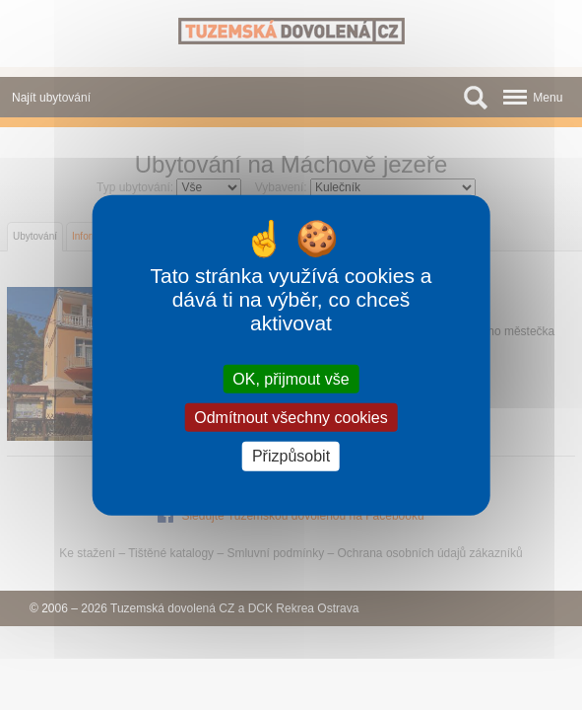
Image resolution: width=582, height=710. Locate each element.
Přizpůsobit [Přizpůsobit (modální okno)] (291, 456)
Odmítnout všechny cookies (291, 417)
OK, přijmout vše (290, 379)
